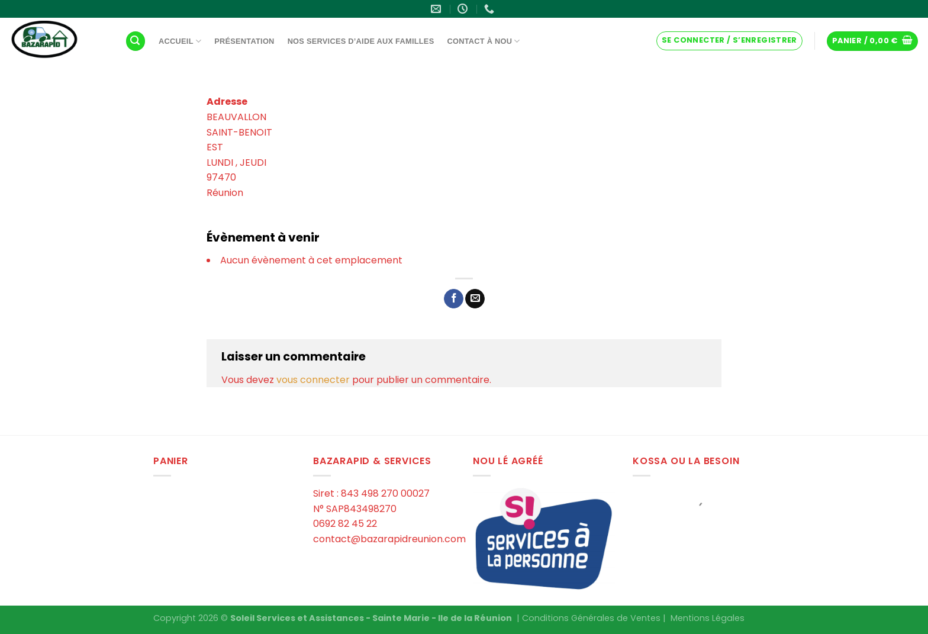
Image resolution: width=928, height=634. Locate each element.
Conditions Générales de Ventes (591, 618)
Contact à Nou (483, 41)
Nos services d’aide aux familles (361, 41)
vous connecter (313, 380)
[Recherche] (135, 41)
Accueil (180, 41)
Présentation (244, 41)
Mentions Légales (708, 618)
